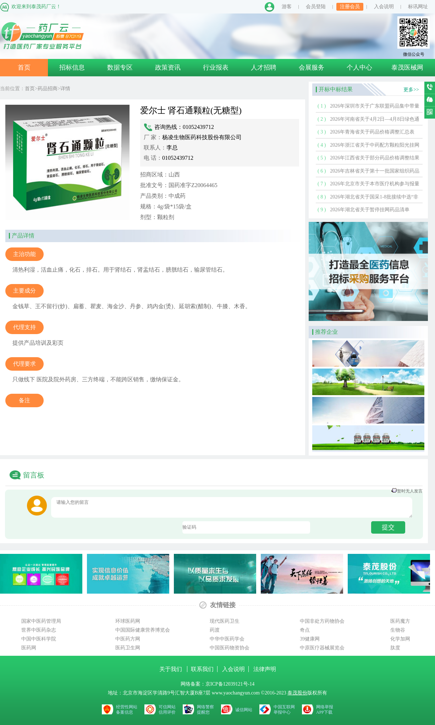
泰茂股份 (297, 693)
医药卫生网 (127, 647)
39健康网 (310, 639)
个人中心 (359, 67)
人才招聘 (263, 67)
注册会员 (350, 6)
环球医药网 (127, 621)
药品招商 (47, 88)
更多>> (411, 89)
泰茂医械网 (407, 67)
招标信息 (72, 67)
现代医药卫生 (224, 621)
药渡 (215, 630)
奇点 (305, 630)
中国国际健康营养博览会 (142, 630)
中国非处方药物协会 (322, 621)
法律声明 (264, 669)
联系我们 (202, 669)
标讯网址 (418, 6)
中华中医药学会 (227, 639)
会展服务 (311, 67)
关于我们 (171, 669)
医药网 (28, 647)
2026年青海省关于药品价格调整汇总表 (372, 132)
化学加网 (400, 639)
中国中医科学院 (38, 639)
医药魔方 (400, 621)
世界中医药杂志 (38, 630)
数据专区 (120, 67)
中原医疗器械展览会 (322, 647)
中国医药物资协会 (229, 647)
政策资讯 (168, 67)
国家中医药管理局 (41, 621)
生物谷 (397, 630)
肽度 (395, 647)
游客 (287, 6)
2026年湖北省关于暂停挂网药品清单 (369, 209)
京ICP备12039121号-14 (229, 684)
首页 (24, 67)
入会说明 (384, 6)
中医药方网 (127, 639)
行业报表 (215, 67)
